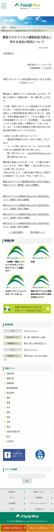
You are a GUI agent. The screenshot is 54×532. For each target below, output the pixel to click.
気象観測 (10, 383)
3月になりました (31, 350)
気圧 (8, 436)
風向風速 (10, 393)
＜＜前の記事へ (16, 232)
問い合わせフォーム (17, 156)
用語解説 (39, 498)
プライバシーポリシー (39, 503)
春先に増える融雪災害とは (35, 343)
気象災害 (10, 378)
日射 (8, 422)
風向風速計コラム (12, 337)
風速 (8, 397)
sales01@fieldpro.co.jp (39, 153)
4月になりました (31, 331)
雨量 (8, 402)
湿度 (8, 417)
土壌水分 (10, 441)
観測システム (39, 492)
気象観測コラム (12, 343)
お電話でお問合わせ (12, 528)
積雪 (8, 427)
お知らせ (13, 27)
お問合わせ (39, 509)
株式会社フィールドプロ (24, 521)
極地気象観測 (12, 388)
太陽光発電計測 (13, 431)
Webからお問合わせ (39, 528)
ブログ (12, 331)
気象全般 (10, 373)
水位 (8, 407)
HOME (3, 27)
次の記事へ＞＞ (37, 232)
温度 (8, 412)
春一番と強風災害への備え (35, 337)
